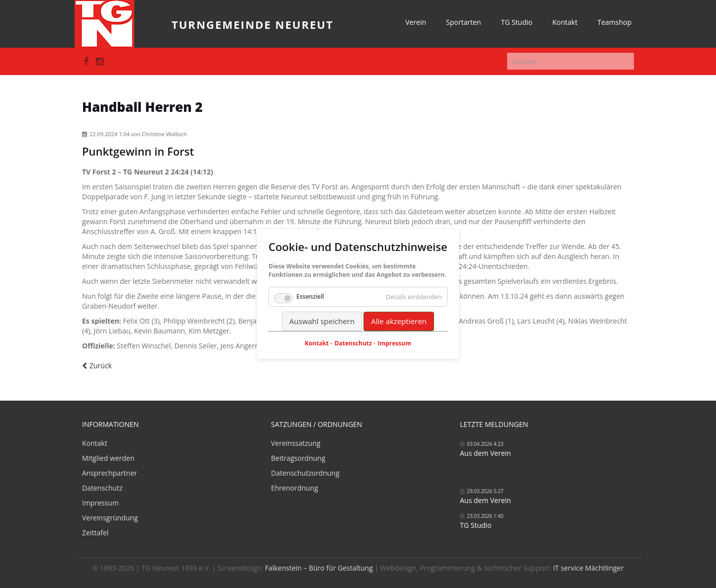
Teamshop (614, 22)
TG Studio (516, 22)
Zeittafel (95, 532)
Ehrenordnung (294, 488)
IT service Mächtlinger (588, 568)
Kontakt (565, 22)
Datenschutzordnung (305, 473)
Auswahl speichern (322, 321)
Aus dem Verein (485, 453)
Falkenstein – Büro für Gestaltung (319, 568)
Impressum (100, 502)
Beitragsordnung (298, 458)
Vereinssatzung (295, 443)
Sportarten (463, 22)
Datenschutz (102, 488)
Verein (415, 22)
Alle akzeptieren (399, 321)
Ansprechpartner (109, 473)
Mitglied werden (108, 458)
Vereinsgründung (110, 517)
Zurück (101, 365)
